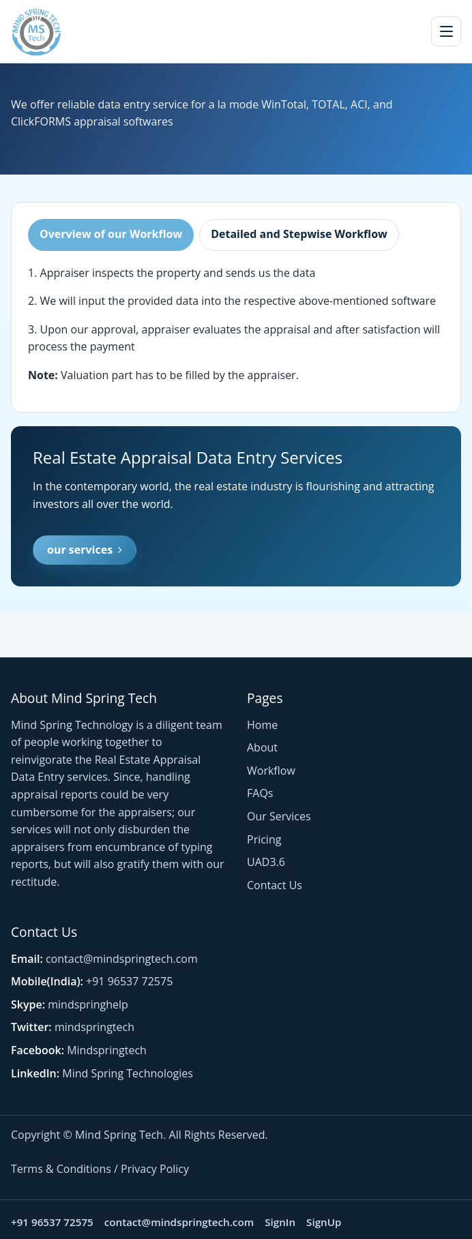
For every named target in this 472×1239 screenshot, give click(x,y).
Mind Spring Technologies (127, 1073)
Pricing (264, 839)
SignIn (280, 1222)
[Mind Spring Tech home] (36, 31)
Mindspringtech (107, 1050)
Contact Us (274, 885)
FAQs (260, 793)
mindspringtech (94, 1026)
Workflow (271, 770)
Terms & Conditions (61, 1168)
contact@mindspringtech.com (122, 958)
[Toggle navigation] (446, 31)
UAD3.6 (266, 861)
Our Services (279, 816)
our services (84, 549)
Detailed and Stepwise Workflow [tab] (299, 233)
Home (262, 724)
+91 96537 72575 (129, 981)
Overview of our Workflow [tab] (111, 233)
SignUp (323, 1222)
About (262, 747)
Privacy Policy (155, 1168)
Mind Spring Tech (119, 1134)
